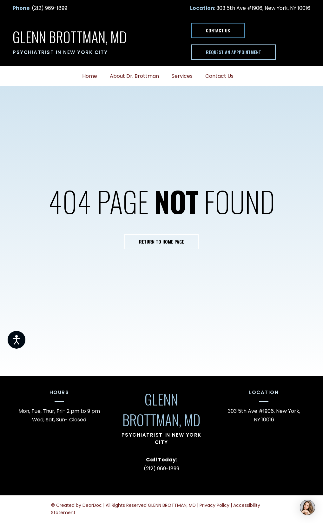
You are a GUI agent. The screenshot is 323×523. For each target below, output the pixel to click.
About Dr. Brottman (134, 76)
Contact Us (219, 76)
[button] (218, 30)
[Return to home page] (70, 37)
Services (182, 76)
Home (89, 76)
